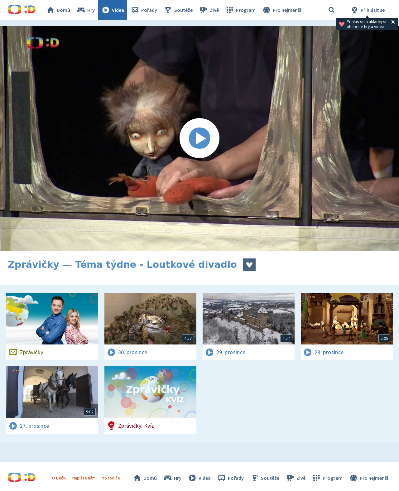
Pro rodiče (110, 478)
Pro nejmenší (281, 10)
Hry (85, 10)
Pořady (143, 10)
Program (240, 10)
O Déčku (60, 478)
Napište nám (83, 478)
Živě (209, 10)
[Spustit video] (199, 138)
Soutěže (178, 10)
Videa (112, 10)
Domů (58, 10)
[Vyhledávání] (331, 10)
